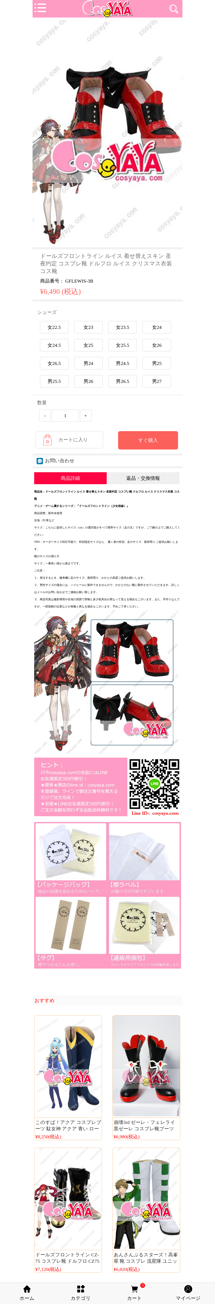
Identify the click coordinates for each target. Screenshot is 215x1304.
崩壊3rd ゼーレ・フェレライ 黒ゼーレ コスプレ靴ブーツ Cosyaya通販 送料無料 (144, 1129)
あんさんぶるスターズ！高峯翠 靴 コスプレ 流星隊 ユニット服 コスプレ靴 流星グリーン (147, 1261)
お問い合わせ (56, 460)
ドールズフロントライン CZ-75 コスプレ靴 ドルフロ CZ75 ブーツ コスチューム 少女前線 (68, 1261)
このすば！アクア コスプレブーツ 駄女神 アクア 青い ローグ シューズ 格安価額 (68, 1129)
